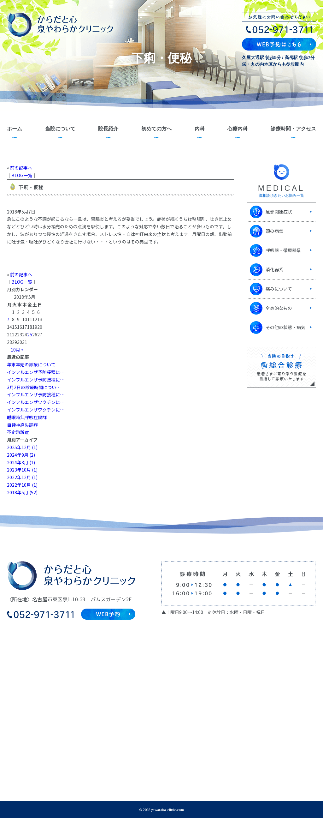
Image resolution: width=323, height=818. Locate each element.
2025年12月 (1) (22, 447)
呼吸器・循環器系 (283, 250)
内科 (200, 128)
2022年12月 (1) (22, 477)
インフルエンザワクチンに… (35, 402)
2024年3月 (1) (21, 462)
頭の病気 (274, 231)
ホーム (14, 128)
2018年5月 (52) (22, 492)
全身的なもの (279, 308)
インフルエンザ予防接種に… (35, 372)
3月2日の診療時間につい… (34, 387)
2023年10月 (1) (22, 469)
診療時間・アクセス (293, 128)
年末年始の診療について (31, 364)
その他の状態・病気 (285, 327)
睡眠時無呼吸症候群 (27, 417)
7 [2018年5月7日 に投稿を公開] (8, 319)
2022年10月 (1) (22, 485)
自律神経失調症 (22, 425)
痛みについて (279, 289)
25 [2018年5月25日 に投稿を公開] (29, 334)
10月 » (17, 349)
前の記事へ (21, 168)
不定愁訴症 (18, 432)
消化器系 (274, 269)
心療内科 (237, 128)
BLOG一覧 (21, 175)
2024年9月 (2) (21, 455)
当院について (60, 128)
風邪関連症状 (279, 211)
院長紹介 (108, 128)
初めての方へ (156, 128)
